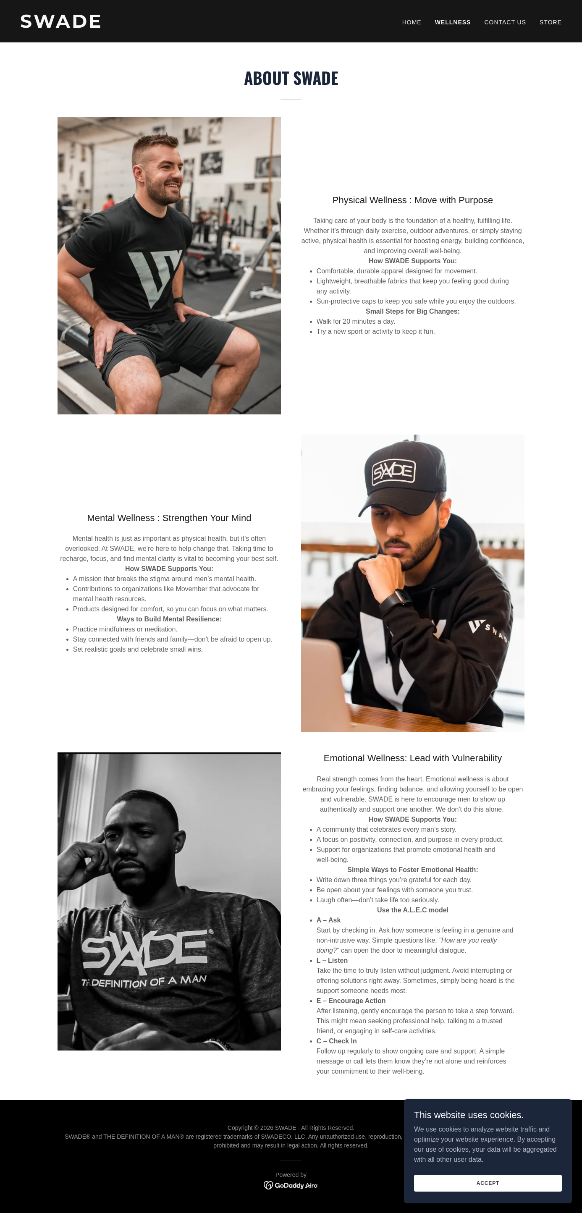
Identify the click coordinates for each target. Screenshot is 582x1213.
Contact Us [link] (505, 22)
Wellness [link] (453, 22)
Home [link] (412, 22)
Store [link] (551, 22)
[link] (152, 25)
